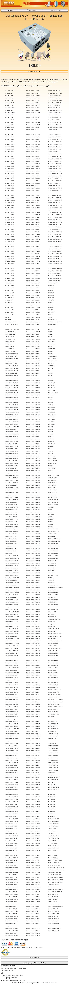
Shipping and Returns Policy (34, 963)
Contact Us (35, 957)
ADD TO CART (34, 72)
